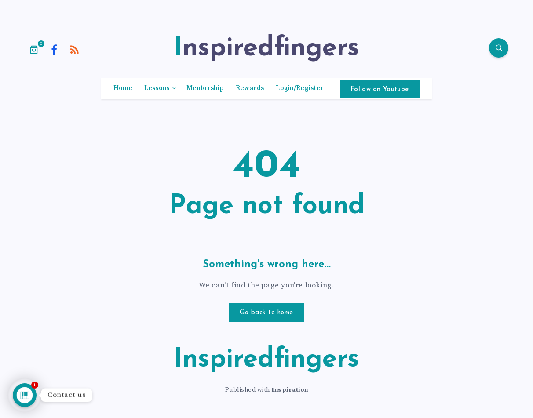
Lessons (157, 88)
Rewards (250, 88)
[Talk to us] (25, 395)
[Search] (498, 48)
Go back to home (266, 312)
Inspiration (289, 390)
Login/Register (300, 88)
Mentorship (205, 88)
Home (122, 88)
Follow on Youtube (380, 89)
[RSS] (74, 49)
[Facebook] (54, 49)
